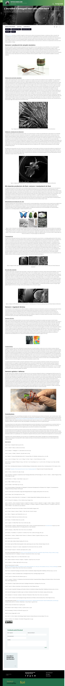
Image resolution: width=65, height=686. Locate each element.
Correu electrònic (10, 636)
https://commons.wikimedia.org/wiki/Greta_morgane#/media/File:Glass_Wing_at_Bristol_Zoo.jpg (39, 552)
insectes (8, 29)
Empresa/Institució (31, 632)
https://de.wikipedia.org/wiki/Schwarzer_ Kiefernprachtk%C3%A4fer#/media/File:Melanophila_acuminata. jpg (37, 600)
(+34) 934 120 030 (29, 673)
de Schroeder (40, 418)
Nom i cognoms (10, 632)
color (13, 31)
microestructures (26, 29)
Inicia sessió (48, 675)
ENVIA (46, 647)
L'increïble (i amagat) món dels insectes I (10, 657)
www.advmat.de (49, 525)
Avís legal (48, 674)
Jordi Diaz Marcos (26, 26)
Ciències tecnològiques (10, 26)
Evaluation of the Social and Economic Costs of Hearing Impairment (23, 469)
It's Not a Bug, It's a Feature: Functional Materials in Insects (26, 418)
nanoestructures (16, 29)
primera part (9, 35)
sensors (7, 31)
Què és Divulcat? (49, 672)
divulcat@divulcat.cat (30, 672)
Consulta (8, 639)
